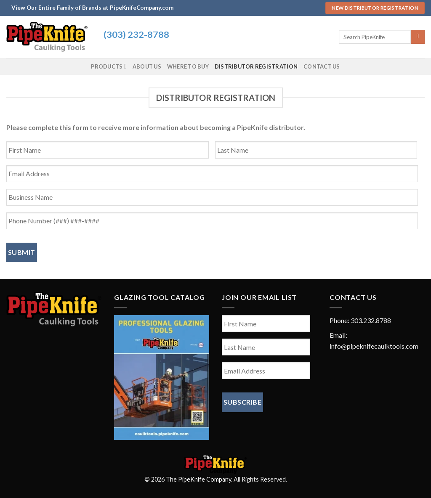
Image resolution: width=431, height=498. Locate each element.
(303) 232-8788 (136, 34)
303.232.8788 (371, 320)
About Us (147, 66)
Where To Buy (188, 66)
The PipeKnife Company (198, 479)
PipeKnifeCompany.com (141, 7)
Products (108, 66)
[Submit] (418, 37)
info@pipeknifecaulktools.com (374, 346)
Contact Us (321, 66)
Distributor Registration (256, 66)
